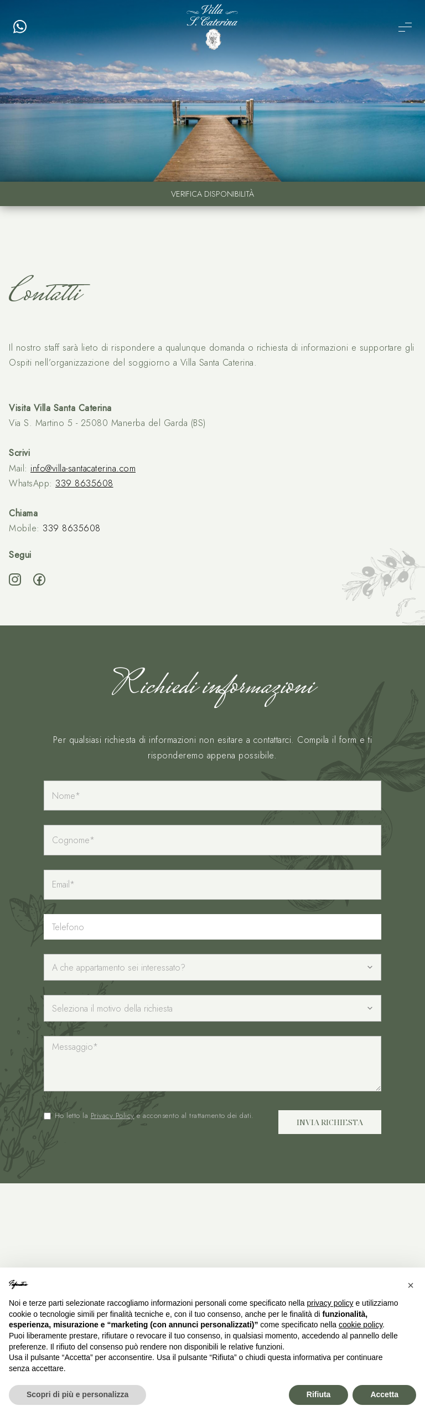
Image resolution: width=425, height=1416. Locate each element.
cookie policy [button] (360, 1324)
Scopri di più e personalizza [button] (77, 1394)
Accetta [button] (384, 1394)
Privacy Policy (112, 1115)
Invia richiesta (330, 1122)
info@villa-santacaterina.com (83, 468)
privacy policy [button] (330, 1303)
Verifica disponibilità (212, 193)
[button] (410, 1285)
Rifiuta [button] (319, 1394)
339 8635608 (84, 483)
